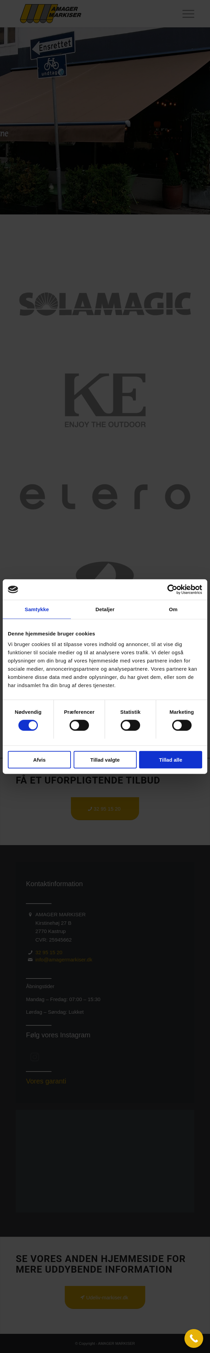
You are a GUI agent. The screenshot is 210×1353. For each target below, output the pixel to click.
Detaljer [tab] (105, 609)
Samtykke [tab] (37, 609)
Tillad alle (170, 759)
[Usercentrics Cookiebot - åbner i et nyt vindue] (172, 589)
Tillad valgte (105, 759)
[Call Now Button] (193, 1338)
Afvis (39, 759)
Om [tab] (173, 609)
